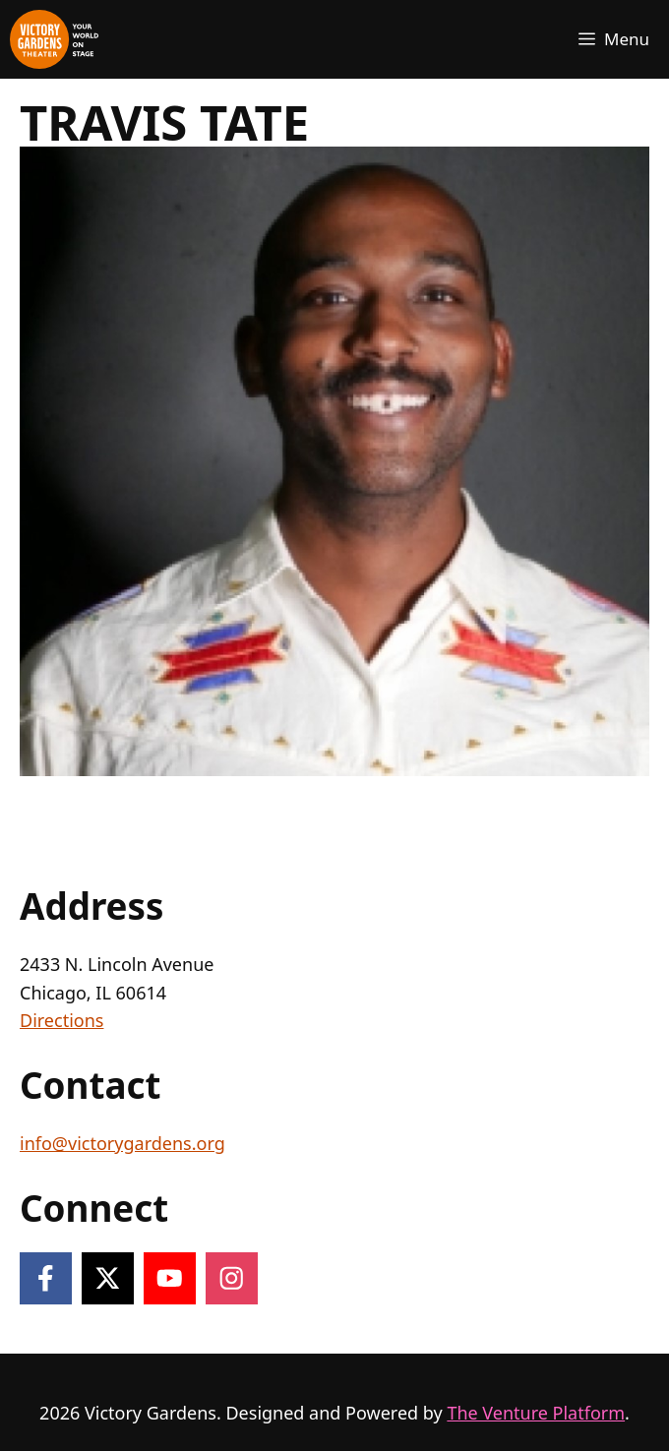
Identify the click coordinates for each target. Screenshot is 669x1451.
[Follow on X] (108, 1278)
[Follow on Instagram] (232, 1278)
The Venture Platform (536, 1412)
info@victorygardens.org (122, 1143)
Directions (61, 1020)
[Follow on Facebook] (46, 1278)
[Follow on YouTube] (170, 1278)
